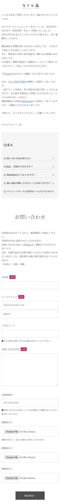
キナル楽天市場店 (17, 81)
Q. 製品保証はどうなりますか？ (20, 174)
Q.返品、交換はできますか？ (18, 166)
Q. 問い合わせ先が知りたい (18, 158)
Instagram (27, 101)
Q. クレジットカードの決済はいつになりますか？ (29, 191)
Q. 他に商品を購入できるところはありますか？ (28, 183)
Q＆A (9, 73)
